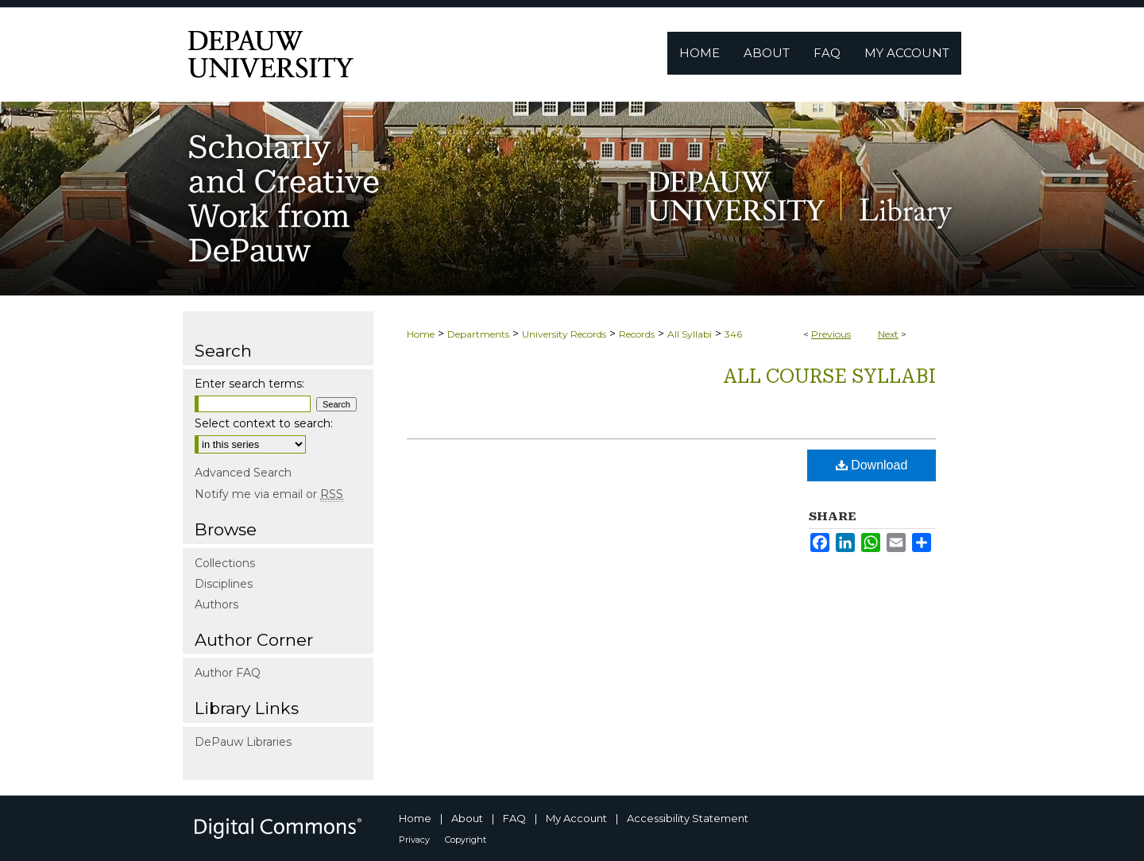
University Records (564, 334)
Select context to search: (264, 423)
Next (888, 334)
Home (421, 334)
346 (733, 334)
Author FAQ (228, 673)
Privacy (414, 839)
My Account (576, 818)
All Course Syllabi (829, 376)
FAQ (514, 818)
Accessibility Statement (687, 818)
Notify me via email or (269, 494)
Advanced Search (243, 472)
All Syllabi (689, 334)
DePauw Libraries (243, 742)
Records (637, 334)
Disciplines (224, 584)
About (467, 818)
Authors (216, 604)
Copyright (465, 839)
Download (872, 465)
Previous (831, 334)
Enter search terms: (249, 383)
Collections (225, 563)
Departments (478, 334)
